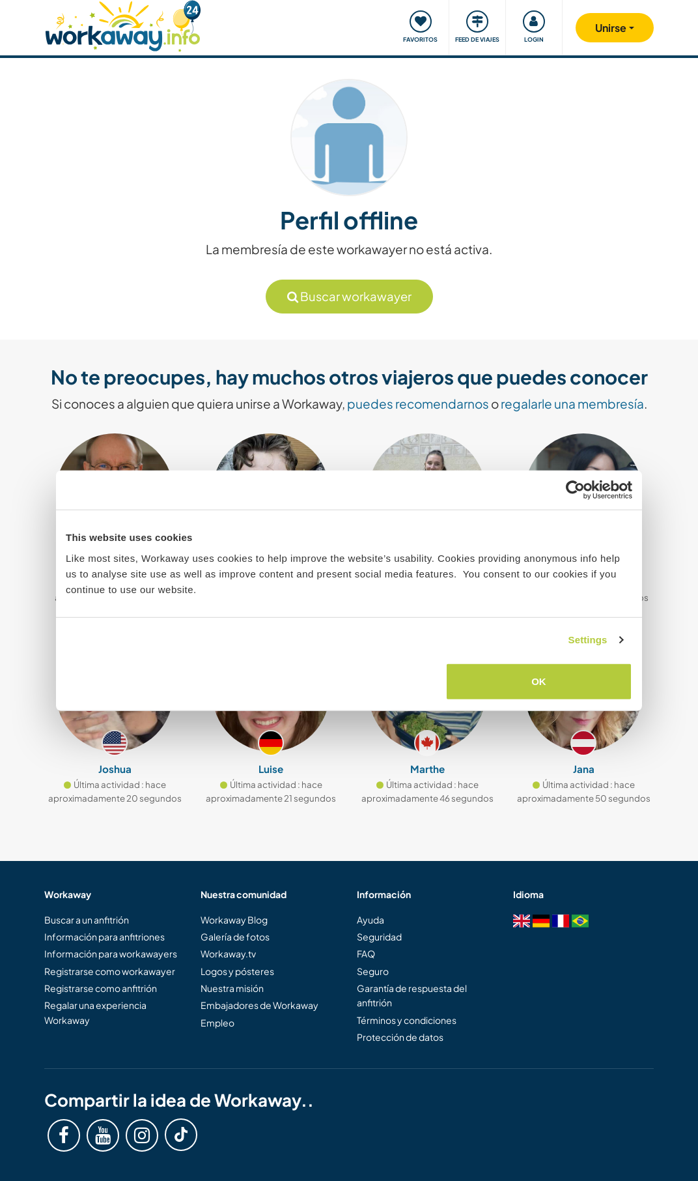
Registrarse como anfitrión (100, 988)
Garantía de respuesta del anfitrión (412, 995)
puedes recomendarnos (418, 403)
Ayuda (370, 920)
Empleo (217, 1022)
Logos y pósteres (237, 971)
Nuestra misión (232, 988)
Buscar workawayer (349, 296)
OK (538, 680)
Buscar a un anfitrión (86, 920)
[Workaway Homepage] (122, 24)
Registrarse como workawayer (109, 971)
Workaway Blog (234, 920)
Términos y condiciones (406, 1020)
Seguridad (379, 936)
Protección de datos (400, 1037)
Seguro (373, 971)
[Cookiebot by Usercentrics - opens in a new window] (575, 490)
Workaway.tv (228, 953)
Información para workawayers (110, 953)
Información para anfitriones (104, 936)
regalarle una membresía (572, 403)
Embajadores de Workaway (259, 1005)
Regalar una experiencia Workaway (95, 1012)
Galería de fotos (235, 936)
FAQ (366, 953)
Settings (587, 639)
